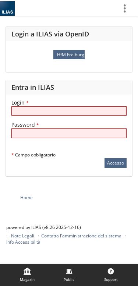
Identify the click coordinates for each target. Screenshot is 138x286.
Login (20, 102)
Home (26, 197)
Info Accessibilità (23, 242)
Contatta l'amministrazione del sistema (81, 236)
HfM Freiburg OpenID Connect (70, 55)
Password (25, 124)
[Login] (69, 111)
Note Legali (22, 236)
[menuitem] (127, 8)
